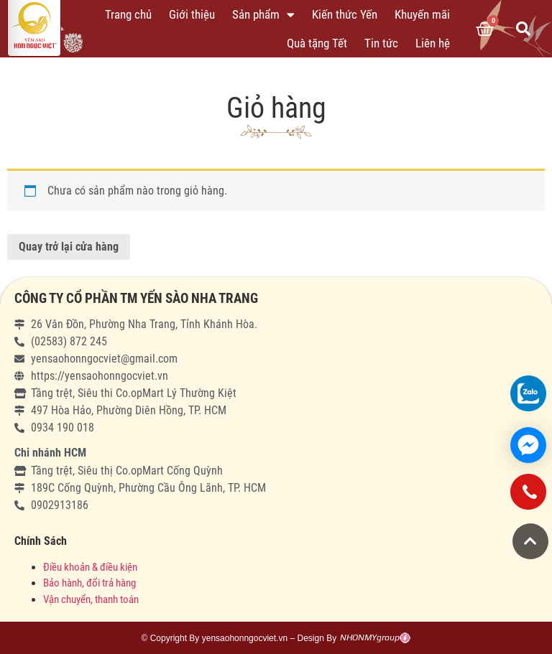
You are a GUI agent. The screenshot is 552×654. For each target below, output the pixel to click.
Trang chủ (128, 14)
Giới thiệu (192, 14)
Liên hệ (432, 43)
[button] (530, 541)
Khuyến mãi (422, 14)
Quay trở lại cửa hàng (69, 246)
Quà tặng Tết (317, 43)
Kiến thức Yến (344, 14)
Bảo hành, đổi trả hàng (89, 582)
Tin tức (381, 43)
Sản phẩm (263, 14)
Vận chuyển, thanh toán (91, 599)
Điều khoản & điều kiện (90, 567)
